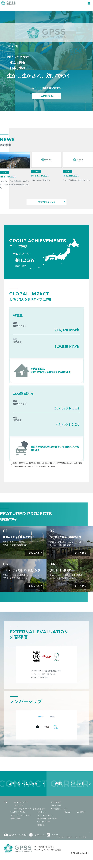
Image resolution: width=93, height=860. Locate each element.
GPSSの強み (18, 808)
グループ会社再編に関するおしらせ (76, 180)
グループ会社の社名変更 (40, 180)
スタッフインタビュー (45, 817)
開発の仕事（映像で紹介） (47, 821)
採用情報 (40, 827)
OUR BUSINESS (21, 804)
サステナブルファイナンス (20, 817)
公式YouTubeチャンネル (18, 837)
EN (80, 839)
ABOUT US (56, 804)
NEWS (67, 814)
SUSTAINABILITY (17, 814)
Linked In (56, 837)
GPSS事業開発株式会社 (44, 849)
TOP (6, 804)
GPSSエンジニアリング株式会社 (48, 852)
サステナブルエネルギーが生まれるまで (29, 811)
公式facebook (40, 837)
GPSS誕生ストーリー (59, 811)
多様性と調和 (15, 821)
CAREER (41, 814)
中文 (84, 839)
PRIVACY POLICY (64, 839)
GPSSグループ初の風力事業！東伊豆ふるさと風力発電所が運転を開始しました (14, 184)
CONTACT (81, 814)
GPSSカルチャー (43, 824)
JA (76, 839)
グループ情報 (56, 808)
